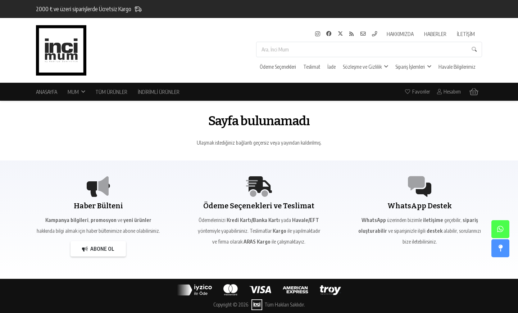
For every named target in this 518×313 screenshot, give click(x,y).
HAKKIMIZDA (400, 34)
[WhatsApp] (500, 229)
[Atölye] (500, 248)
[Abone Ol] (98, 249)
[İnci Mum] (61, 50)
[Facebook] (329, 34)
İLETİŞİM (466, 34)
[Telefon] (374, 34)
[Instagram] (317, 34)
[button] (385, 67)
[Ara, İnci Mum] (369, 49)
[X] (340, 34)
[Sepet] (469, 92)
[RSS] (351, 34)
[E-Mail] (363, 34)
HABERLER (435, 34)
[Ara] (474, 49)
